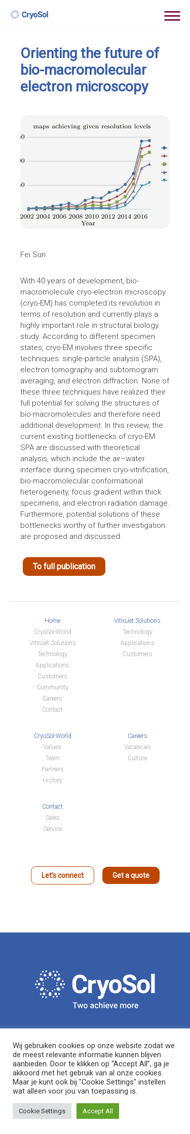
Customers (52, 676)
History (52, 780)
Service (53, 828)
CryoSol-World (52, 631)
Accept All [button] (98, 1111)
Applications (52, 665)
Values (52, 747)
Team (53, 758)
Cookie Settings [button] (42, 1111)
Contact (52, 709)
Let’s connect (63, 875)
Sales (53, 817)
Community (52, 687)
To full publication (64, 566)
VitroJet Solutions (52, 643)
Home (52, 620)
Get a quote (130, 875)
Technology (52, 654)
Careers (52, 698)
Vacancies (137, 747)
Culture (137, 758)
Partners (53, 769)
